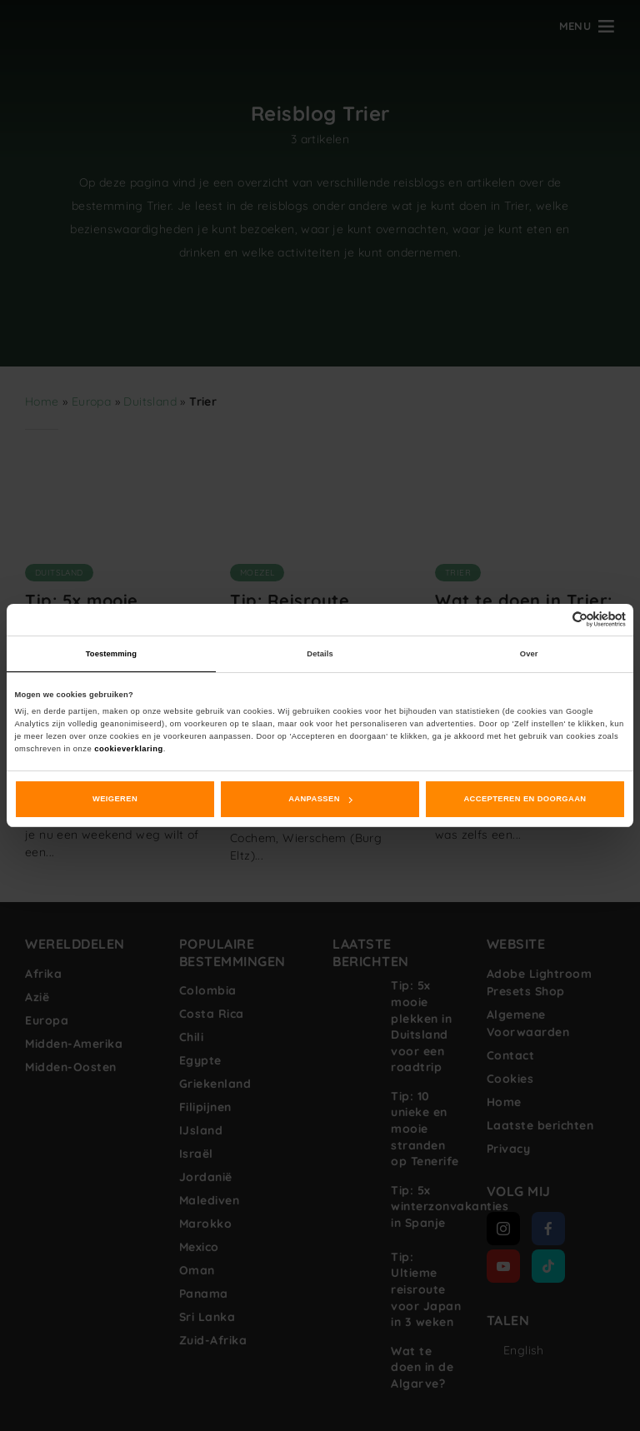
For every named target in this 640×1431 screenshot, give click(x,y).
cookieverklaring (128, 749)
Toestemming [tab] (111, 654)
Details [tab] (319, 654)
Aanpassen (320, 799)
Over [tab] (529, 654)
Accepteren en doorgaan (524, 799)
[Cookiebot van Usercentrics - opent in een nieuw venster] (553, 619)
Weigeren (115, 799)
